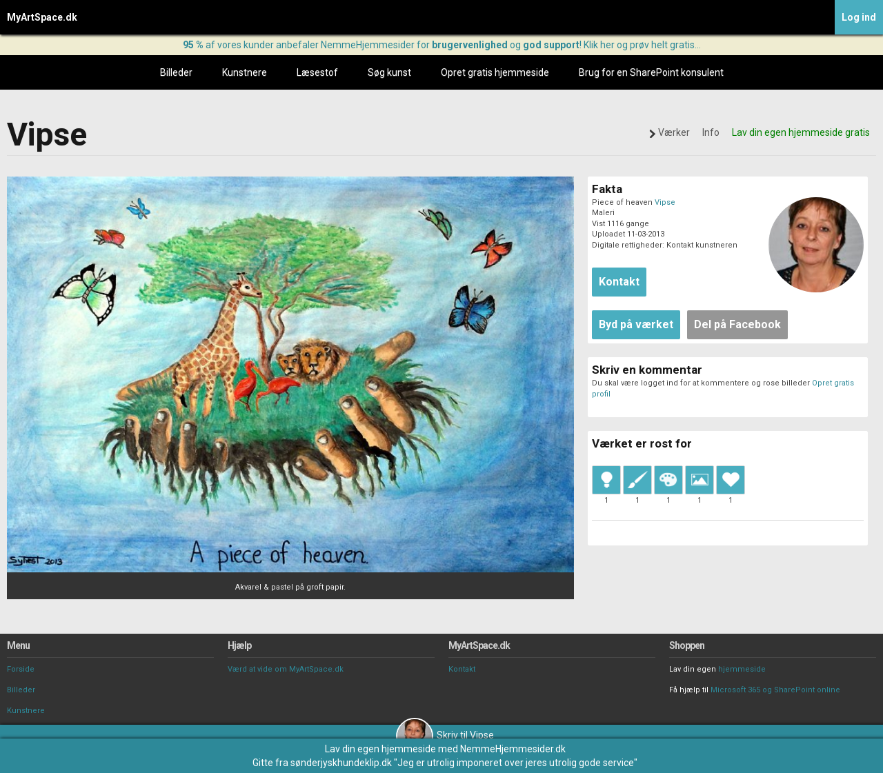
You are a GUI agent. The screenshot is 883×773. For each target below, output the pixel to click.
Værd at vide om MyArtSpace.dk (286, 669)
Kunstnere (244, 72)
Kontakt (461, 669)
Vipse (665, 202)
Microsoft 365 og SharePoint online (775, 689)
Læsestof (317, 72)
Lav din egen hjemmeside (380, 748)
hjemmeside (742, 669)
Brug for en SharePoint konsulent (651, 72)
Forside (20, 669)
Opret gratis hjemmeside (495, 72)
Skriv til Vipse (445, 735)
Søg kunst (389, 72)
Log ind (859, 17)
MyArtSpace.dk (42, 17)
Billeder (176, 72)
